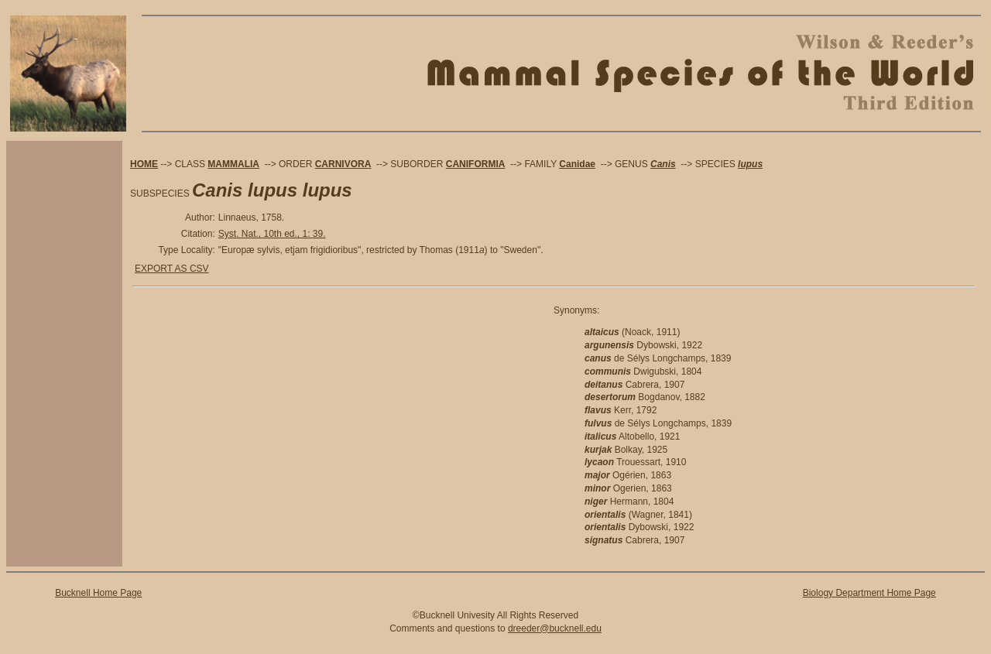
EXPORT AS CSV (172, 268)
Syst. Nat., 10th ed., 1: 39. (272, 233)
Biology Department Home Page (869, 592)
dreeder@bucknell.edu (555, 628)
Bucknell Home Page (98, 592)
